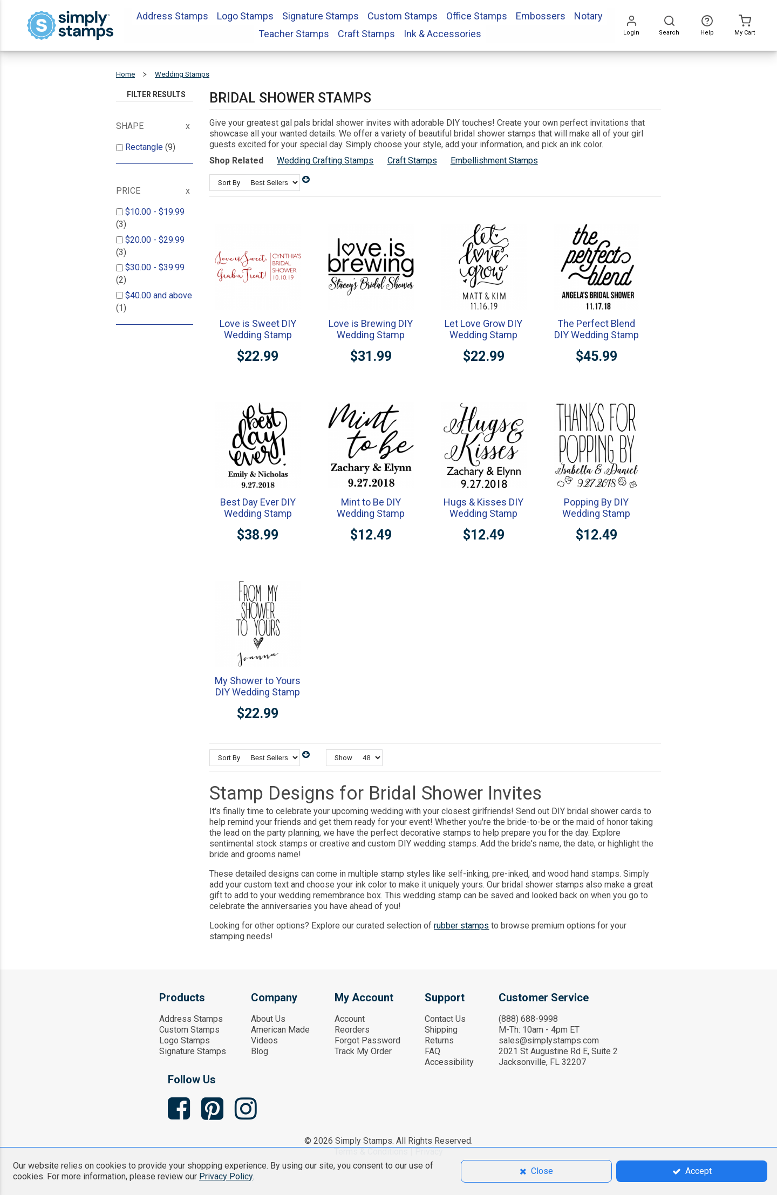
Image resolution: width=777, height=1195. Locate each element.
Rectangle (145, 147)
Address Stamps (191, 1019)
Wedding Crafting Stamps (325, 160)
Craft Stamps (412, 160)
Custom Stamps (189, 1030)
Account (350, 1019)
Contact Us (445, 1019)
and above (158, 295)
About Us (268, 1019)
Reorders (352, 1030)
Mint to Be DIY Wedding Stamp (371, 507)
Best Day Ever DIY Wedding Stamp (258, 507)
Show (343, 758)
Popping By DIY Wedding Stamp (596, 507)
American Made (280, 1030)
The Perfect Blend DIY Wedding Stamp (596, 329)
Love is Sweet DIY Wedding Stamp (258, 329)
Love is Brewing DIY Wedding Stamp (371, 329)
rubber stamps (461, 925)
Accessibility (449, 1062)
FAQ (432, 1051)
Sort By (229, 183)
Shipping (441, 1030)
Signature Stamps (192, 1051)
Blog (259, 1051)
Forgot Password (367, 1040)
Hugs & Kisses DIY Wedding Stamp (483, 507)
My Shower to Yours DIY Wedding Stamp (258, 686)
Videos (264, 1040)
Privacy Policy (226, 1176)
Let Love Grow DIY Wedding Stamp (483, 329)
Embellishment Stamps (494, 160)
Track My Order (363, 1051)
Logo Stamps (184, 1040)
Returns (439, 1040)
